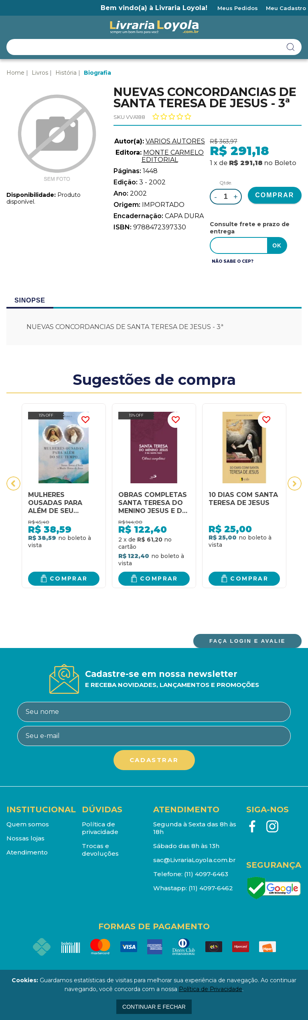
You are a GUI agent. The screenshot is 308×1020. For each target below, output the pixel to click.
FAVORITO (85, 420)
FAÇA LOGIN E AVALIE (247, 641)
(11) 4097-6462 (210, 888)
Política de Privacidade (210, 989)
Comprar (69, 578)
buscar (291, 47)
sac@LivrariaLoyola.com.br (194, 860)
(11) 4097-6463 (206, 874)
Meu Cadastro (286, 8)
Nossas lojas (25, 838)
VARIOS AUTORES (175, 141)
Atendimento (27, 852)
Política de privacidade (100, 828)
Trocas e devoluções (100, 849)
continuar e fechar (154, 1007)
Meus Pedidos (237, 8)
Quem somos (27, 824)
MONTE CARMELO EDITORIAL (173, 156)
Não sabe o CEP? (232, 261)
